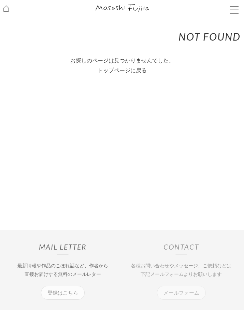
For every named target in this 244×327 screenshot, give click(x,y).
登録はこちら (62, 293)
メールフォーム (181, 293)
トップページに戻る (122, 70)
